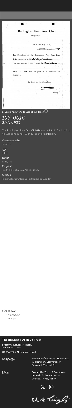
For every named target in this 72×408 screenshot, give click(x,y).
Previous (12, 15)
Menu (66, 5)
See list (36, 15)
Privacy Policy (49, 378)
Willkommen (38, 361)
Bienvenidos (53, 361)
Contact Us (37, 372)
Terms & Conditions (55, 372)
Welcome (37, 358)
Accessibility (38, 375)
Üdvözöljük (49, 358)
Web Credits (52, 375)
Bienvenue (62, 358)
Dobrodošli (49, 365)
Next (60, 15)
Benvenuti (37, 365)
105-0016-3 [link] (13, 317)
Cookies (36, 378)
